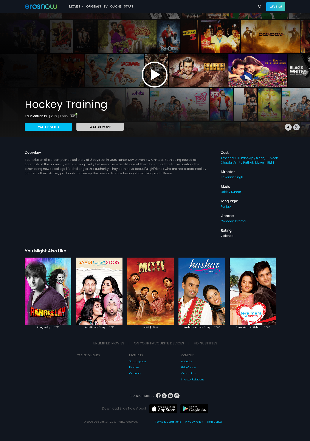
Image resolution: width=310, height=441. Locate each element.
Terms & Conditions (168, 422)
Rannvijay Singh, (253, 158)
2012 (54, 116)
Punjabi (226, 206)
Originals (135, 373)
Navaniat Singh (232, 177)
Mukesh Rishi (264, 162)
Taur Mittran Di (36, 116)
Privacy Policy (194, 422)
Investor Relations (192, 379)
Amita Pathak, (244, 162)
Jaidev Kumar (231, 192)
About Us (187, 361)
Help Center (188, 367)
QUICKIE (115, 6)
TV (105, 6)
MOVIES (76, 6)
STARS (128, 6)
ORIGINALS (93, 6)
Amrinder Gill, (231, 158)
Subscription (137, 361)
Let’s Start (276, 6)
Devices (134, 367)
